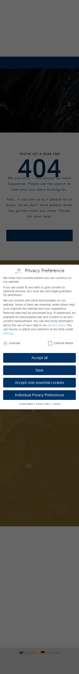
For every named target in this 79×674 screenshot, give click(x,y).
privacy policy (57, 325)
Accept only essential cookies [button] (39, 382)
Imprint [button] (56, 404)
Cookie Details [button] (26, 404)
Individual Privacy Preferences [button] (39, 395)
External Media (60, 343)
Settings (8, 333)
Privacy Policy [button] (43, 404)
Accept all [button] (39, 358)
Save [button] (39, 370)
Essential (11, 343)
